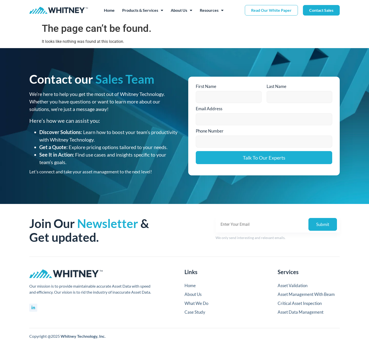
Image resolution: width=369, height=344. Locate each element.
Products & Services (142, 10)
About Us (181, 10)
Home (109, 10)
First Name (206, 86)
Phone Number (210, 131)
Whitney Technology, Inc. (83, 336)
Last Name (276, 86)
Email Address (209, 108)
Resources (212, 10)
